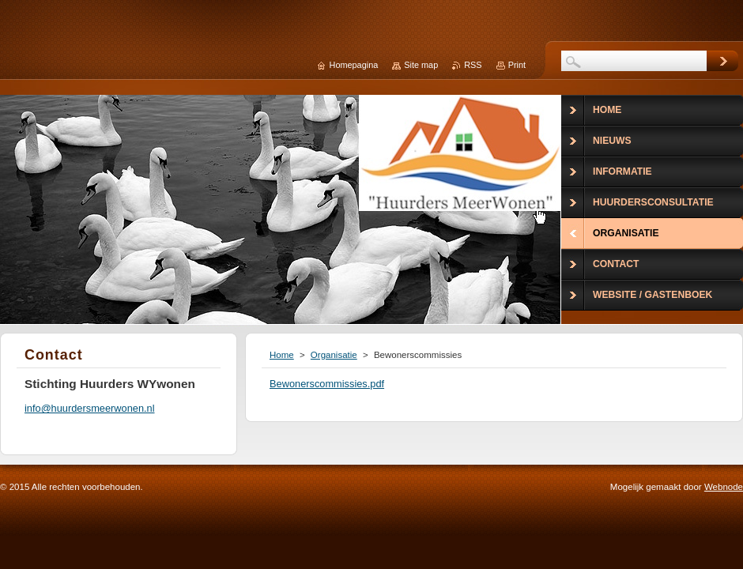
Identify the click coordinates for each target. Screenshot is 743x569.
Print (517, 65)
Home (282, 355)
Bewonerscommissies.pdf (327, 384)
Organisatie (334, 355)
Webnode (723, 487)
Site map (421, 65)
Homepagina (354, 65)
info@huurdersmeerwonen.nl (90, 408)
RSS (472, 65)
